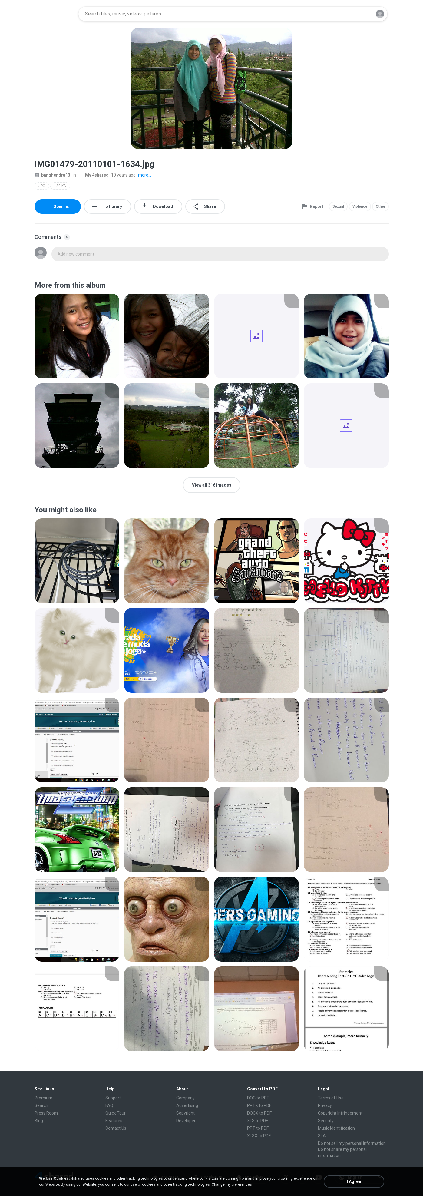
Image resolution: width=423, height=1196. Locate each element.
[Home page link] (54, 14)
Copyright (185, 1113)
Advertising (187, 1105)
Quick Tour (115, 1113)
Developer (186, 1120)
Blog (39, 1120)
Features (113, 1120)
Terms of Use (331, 1097)
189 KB (60, 186)
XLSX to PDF (259, 1135)
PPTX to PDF (259, 1105)
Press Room (46, 1113)
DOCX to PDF (259, 1113)
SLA (322, 1135)
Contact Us (115, 1128)
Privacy (325, 1105)
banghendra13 (52, 175)
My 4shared (93, 175)
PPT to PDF (258, 1128)
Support (113, 1097)
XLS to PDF (257, 1120)
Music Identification (336, 1128)
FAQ (109, 1105)
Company (185, 1097)
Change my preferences (232, 1184)
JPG (41, 186)
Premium (43, 1097)
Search (41, 1105)
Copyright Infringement (340, 1113)
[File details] (77, 336)
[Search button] (362, 14)
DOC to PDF (258, 1097)
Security (326, 1120)
